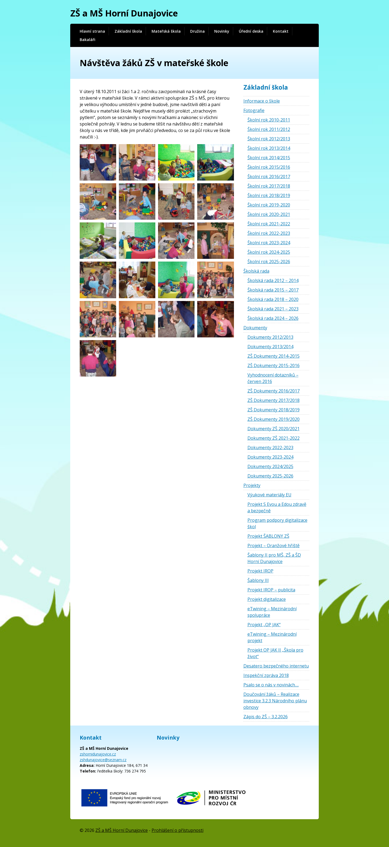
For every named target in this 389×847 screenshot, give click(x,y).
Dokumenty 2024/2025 (270, 466)
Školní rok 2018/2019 (268, 195)
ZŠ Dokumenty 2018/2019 (273, 410)
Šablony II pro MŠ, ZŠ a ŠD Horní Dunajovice (274, 558)
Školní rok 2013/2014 (268, 148)
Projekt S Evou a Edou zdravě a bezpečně (276, 507)
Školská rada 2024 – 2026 (273, 318)
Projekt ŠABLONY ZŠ (268, 536)
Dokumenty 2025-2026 (270, 476)
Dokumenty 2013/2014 (270, 347)
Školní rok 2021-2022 (268, 224)
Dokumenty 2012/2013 (270, 337)
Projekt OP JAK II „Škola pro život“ (275, 653)
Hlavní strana (92, 31)
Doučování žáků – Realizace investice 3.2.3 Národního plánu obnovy (275, 700)
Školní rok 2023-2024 (268, 243)
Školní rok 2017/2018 (268, 186)
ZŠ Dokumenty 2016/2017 (273, 391)
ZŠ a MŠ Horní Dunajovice (124, 13)
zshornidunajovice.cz (98, 754)
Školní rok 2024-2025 (268, 252)
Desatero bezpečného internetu (276, 666)
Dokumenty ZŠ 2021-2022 (273, 438)
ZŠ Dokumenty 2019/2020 (273, 419)
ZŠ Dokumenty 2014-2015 (273, 356)
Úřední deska (251, 31)
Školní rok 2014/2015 (268, 158)
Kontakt (281, 31)
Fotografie (253, 110)
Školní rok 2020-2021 (268, 214)
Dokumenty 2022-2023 (270, 447)
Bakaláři (87, 39)
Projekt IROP (260, 571)
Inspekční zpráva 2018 (266, 675)
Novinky (221, 31)
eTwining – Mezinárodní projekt (272, 637)
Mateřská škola (166, 31)
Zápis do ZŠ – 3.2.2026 (265, 717)
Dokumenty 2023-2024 (270, 457)
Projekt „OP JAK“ (264, 625)
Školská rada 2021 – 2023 (273, 309)
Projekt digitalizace (266, 599)
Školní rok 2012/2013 (268, 139)
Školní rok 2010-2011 (268, 120)
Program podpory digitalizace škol (277, 523)
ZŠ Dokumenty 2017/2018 (273, 400)
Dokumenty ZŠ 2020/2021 (273, 429)
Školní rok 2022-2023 (268, 233)
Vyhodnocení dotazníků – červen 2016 (273, 378)
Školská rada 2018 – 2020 (273, 299)
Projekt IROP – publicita (271, 590)
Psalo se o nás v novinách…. (271, 685)
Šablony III (258, 580)
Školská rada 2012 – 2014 (273, 280)
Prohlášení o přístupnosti (177, 830)
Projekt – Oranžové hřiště (273, 545)
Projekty (251, 485)
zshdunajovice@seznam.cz (103, 759)
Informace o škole (261, 101)
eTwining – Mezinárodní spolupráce (272, 612)
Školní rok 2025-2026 (268, 262)
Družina (197, 31)
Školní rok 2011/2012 (268, 129)
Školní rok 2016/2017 (268, 176)
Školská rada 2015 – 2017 (273, 290)
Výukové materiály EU (269, 495)
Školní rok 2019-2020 (268, 205)
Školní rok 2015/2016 (268, 167)
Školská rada (256, 271)
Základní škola (128, 31)
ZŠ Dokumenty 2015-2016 (273, 365)
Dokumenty (255, 328)
